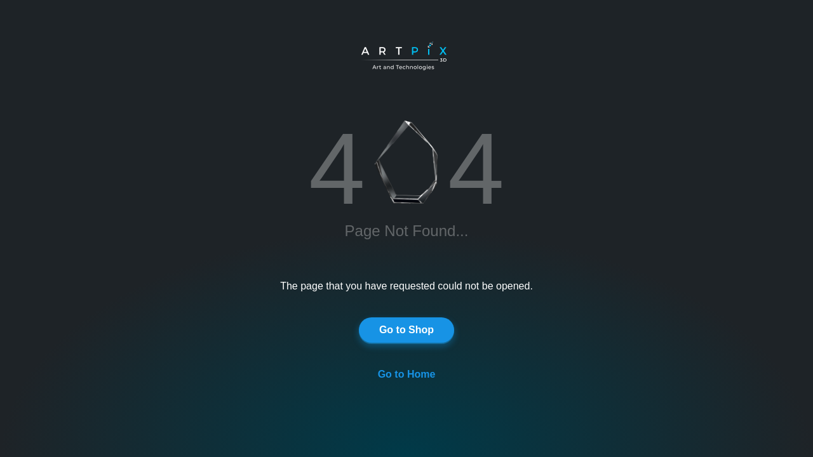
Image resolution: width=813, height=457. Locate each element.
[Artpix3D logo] (409, 57)
